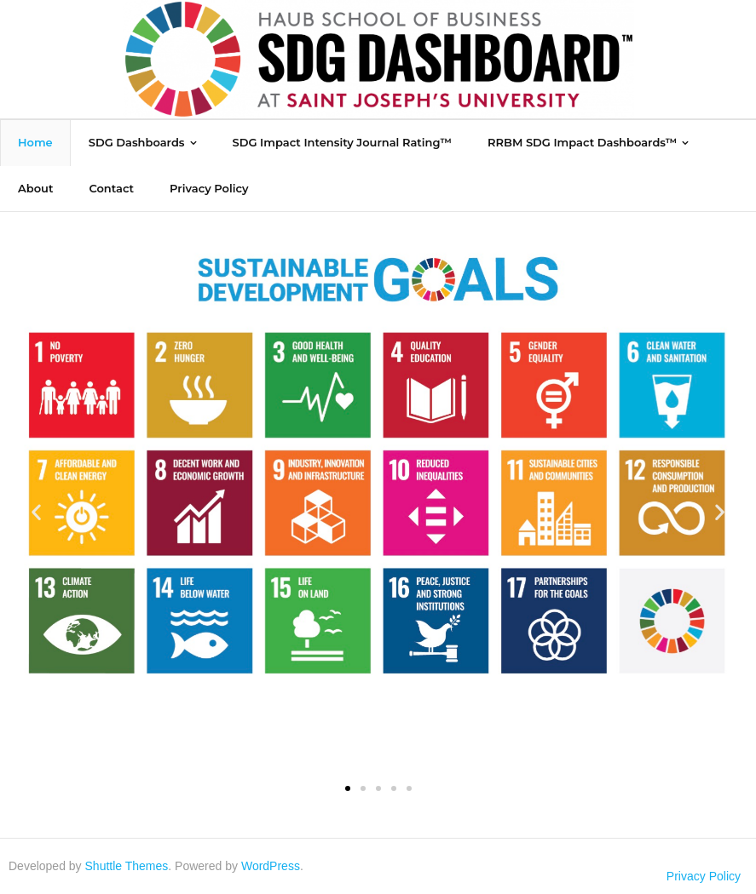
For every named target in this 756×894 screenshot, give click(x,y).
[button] (36, 512)
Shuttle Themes (127, 866)
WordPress (270, 866)
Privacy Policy (704, 876)
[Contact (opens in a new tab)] (111, 188)
